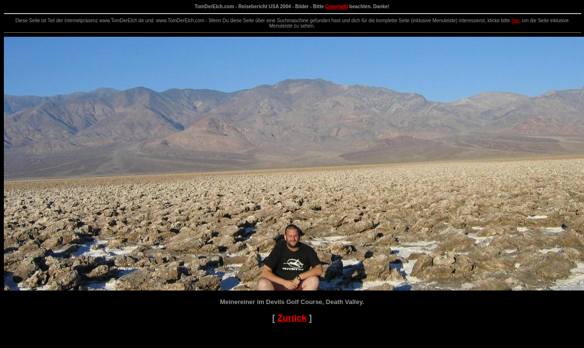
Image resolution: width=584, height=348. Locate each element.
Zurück (292, 318)
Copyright (336, 6)
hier (515, 20)
